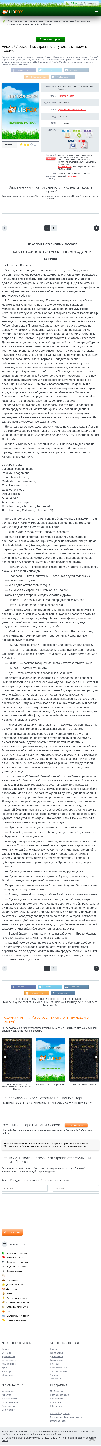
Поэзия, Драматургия (16, 1321)
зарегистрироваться (37, 1147)
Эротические (8, 1411)
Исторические (9, 1361)
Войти (74, 3)
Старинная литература (17, 1308)
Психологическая (58, 1369)
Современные (9, 1407)
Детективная (56, 1357)
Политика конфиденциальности (66, 1418)
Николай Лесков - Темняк (84, 1086)
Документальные (14, 1272)
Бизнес (9, 1294)
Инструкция (72, 176)
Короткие (6, 1396)
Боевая (53, 1350)
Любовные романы (15, 1259)
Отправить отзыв (12, 1233)
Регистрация (90, 3)
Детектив (6, 1354)
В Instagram (76, 70)
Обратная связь (58, 1422)
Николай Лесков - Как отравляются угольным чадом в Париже (17, 1088)
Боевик (5, 1350)
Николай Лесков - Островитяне (50, 1086)
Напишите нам (65, 167)
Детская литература (15, 1286)
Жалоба (51, 159)
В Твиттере (48, 70)
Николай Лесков (66, 96)
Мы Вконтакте (63, 77)
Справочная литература (17, 1303)
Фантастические (10, 1400)
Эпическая (55, 1380)
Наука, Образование (16, 1268)
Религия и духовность (16, 1299)
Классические (9, 1365)
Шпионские (7, 1376)
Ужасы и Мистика (58, 1372)
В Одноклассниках (38, 77)
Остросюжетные (10, 1403)
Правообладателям (59, 1415)
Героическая (56, 1354)
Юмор (9, 1312)
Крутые (5, 1369)
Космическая (56, 1361)
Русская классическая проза (72, 110)
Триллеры (7, 1372)
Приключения (12, 1281)
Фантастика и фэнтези (16, 1254)
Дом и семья (12, 1290)
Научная (54, 1365)
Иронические (8, 1357)
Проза (9, 1277)
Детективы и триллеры (17, 1263)
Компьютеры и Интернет (17, 1317)
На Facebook (21, 70)
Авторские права (50, 39)
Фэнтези (54, 1376)
